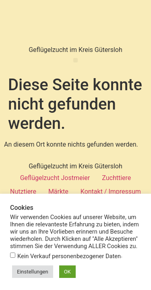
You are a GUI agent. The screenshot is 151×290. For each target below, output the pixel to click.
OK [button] (67, 272)
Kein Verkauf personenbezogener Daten (69, 256)
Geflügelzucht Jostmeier (55, 178)
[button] (75, 60)
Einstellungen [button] (32, 272)
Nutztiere (23, 191)
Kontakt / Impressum (111, 191)
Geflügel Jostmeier (75, 25)
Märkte (58, 191)
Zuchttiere (116, 178)
